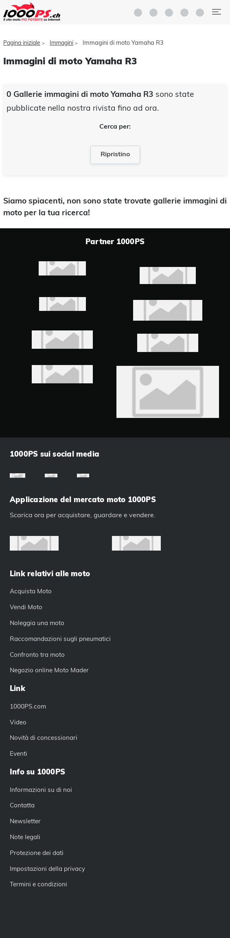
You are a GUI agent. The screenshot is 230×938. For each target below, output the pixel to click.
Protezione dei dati (37, 853)
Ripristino (115, 154)
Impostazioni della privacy (47, 868)
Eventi (18, 753)
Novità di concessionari (43, 737)
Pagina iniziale (21, 42)
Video (18, 722)
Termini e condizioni (38, 884)
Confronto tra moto (37, 654)
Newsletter (25, 821)
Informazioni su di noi (41, 790)
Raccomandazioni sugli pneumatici (60, 639)
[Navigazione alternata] (216, 11)
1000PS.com (28, 706)
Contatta (22, 805)
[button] (184, 13)
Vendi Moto (26, 607)
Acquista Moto (31, 591)
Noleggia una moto (37, 623)
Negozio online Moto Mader (49, 670)
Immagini (61, 42)
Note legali (25, 837)
